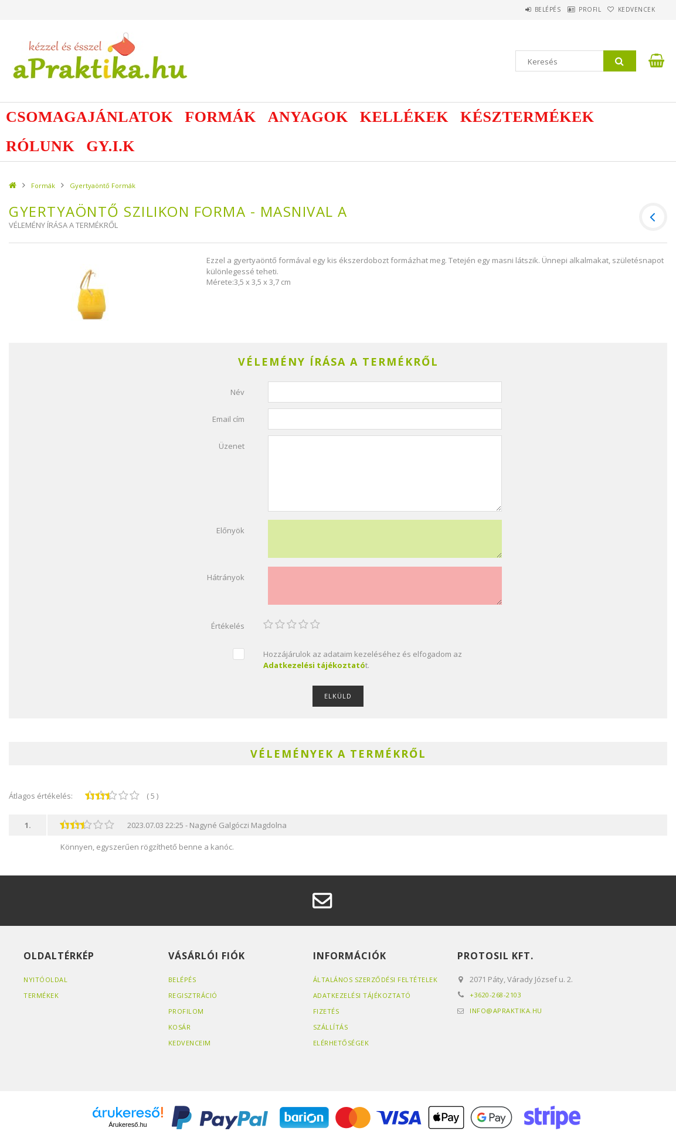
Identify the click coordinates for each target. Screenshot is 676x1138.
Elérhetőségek (341, 1042)
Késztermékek (527, 116)
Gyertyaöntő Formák (102, 185)
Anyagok (308, 116)
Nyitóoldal (45, 979)
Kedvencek (631, 9)
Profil (573, 9)
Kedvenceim (189, 1042)
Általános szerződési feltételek (375, 979)
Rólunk (40, 146)
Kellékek (404, 116)
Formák (220, 116)
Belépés (520, 9)
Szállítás (330, 1027)
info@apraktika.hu (506, 1010)
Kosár (179, 1027)
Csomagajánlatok (89, 116)
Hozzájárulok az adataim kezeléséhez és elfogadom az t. (362, 659)
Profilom (186, 1011)
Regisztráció (193, 995)
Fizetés (326, 1011)
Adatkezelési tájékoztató (362, 995)
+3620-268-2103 (495, 994)
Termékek (41, 995)
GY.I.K (110, 146)
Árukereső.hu (127, 1124)
